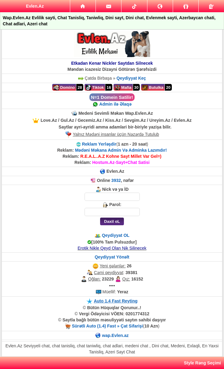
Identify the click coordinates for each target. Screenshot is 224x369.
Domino (64, 87)
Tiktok (95, 87)
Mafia (123, 87)
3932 (116, 180)
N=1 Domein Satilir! (112, 97)
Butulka (152, 87)
